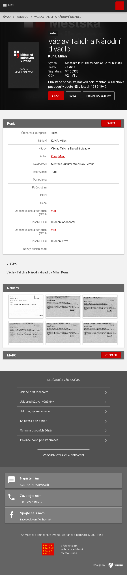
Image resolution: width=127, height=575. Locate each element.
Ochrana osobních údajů (36, 430)
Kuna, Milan (57, 56)
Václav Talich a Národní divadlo (57, 16)
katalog (22, 16)
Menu (9, 5)
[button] (24, 65)
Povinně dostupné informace (39, 440)
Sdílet (73, 95)
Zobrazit (111, 355)
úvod (7, 16)
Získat (56, 95)
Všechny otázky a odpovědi (63, 455)
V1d (53, 230)
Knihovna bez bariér (33, 421)
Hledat (118, 4)
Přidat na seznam (99, 95)
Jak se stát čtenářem (34, 392)
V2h (53, 211)
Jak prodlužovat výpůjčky (37, 401)
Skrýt (111, 123)
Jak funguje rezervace (35, 411)
